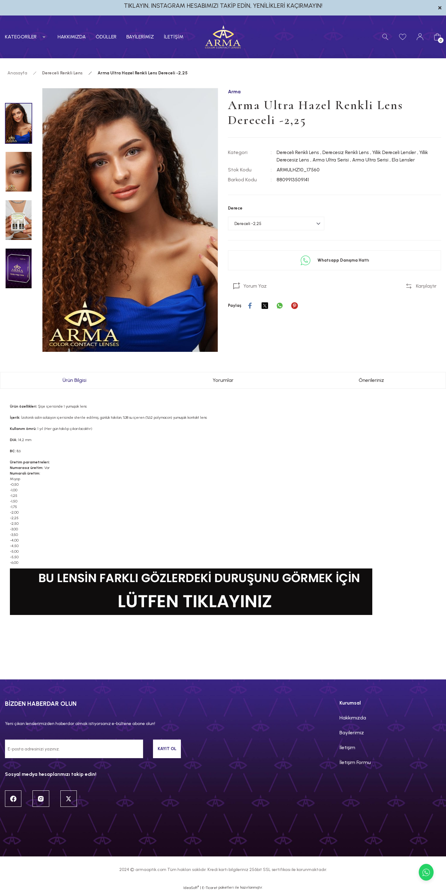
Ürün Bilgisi (74, 380)
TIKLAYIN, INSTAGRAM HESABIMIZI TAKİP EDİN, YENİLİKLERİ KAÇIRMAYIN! (223, 5)
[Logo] (223, 36)
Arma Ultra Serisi (332, 160)
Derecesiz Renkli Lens (346, 153)
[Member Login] (420, 37)
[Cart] (437, 37)
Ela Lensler (409, 160)
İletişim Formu (355, 762)
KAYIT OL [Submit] (167, 748)
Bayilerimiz (351, 733)
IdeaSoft (191, 888)
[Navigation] (26, 37)
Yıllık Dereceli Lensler (396, 153)
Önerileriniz (371, 380)
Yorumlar (223, 380)
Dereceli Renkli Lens (298, 153)
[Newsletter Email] (74, 749)
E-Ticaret (209, 888)
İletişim (347, 747)
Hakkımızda (352, 718)
